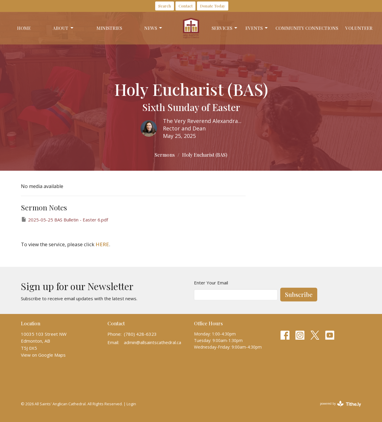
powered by (340, 404)
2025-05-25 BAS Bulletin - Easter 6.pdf (64, 219)
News (153, 28)
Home (24, 28)
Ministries (109, 28)
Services (225, 28)
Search (164, 5)
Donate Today (212, 5)
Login (131, 403)
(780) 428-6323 (140, 334)
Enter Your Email (211, 283)
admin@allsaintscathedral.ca (152, 342)
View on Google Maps (43, 355)
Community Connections (306, 28)
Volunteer (358, 28)
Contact (185, 5)
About (63, 28)
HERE (102, 244)
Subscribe (298, 294)
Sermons (165, 155)
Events (257, 28)
